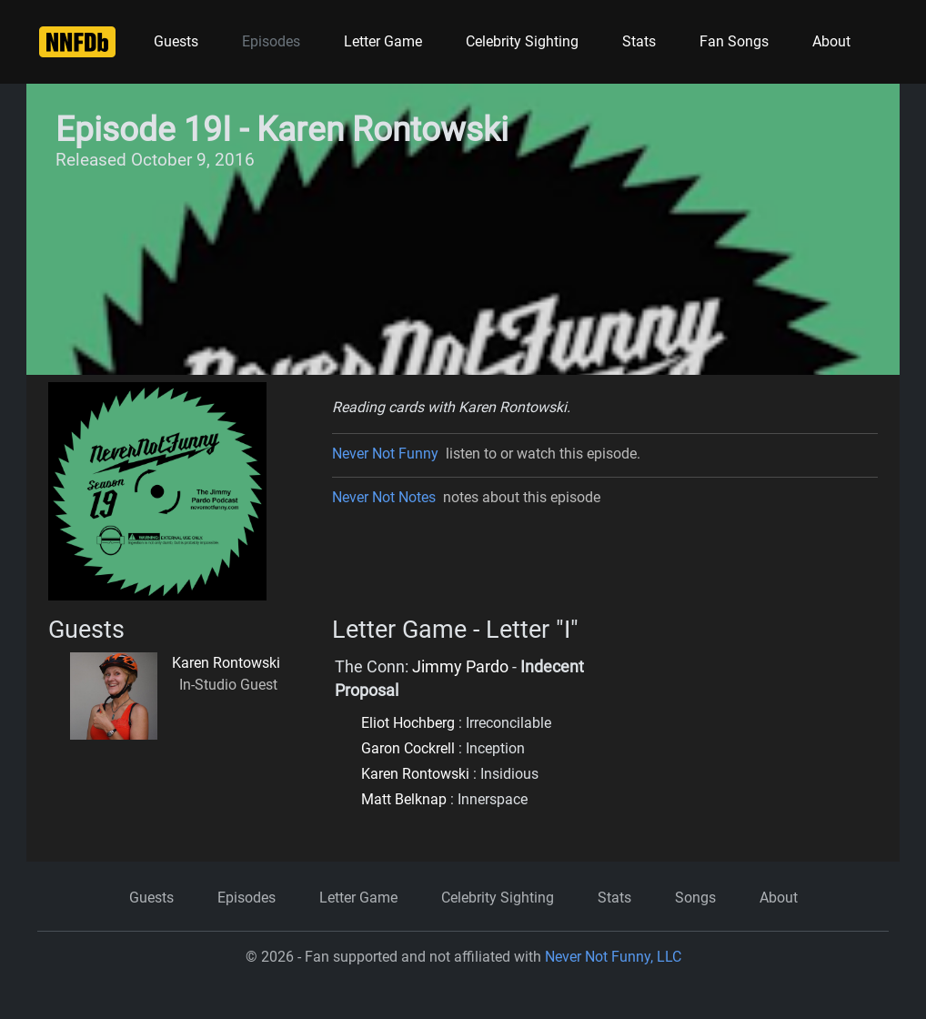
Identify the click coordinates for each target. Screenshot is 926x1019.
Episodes (271, 41)
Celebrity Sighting (522, 41)
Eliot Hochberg (408, 722)
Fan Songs (734, 41)
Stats (639, 41)
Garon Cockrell (408, 748)
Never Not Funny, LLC (613, 956)
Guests (176, 41)
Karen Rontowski (226, 662)
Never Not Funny (385, 453)
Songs (695, 897)
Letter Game (383, 41)
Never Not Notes (384, 497)
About (831, 41)
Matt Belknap (404, 799)
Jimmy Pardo (460, 667)
